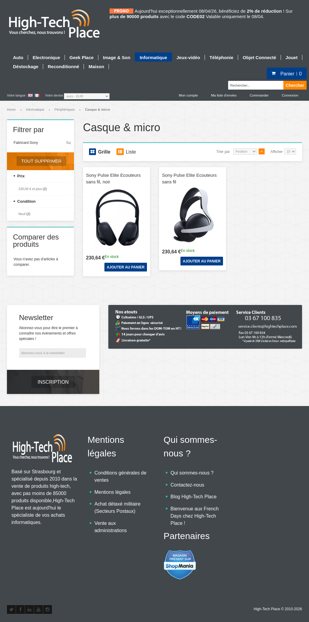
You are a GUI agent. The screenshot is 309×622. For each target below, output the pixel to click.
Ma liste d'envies (222, 95)
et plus (30, 189)
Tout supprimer (41, 161)
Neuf (21, 214)
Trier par (223, 152)
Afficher (277, 152)
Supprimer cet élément (68, 143)
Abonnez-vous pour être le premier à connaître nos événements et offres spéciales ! (48, 333)
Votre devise (54, 95)
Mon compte (186, 95)
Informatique (35, 110)
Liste (126, 152)
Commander (258, 95)
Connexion (290, 95)
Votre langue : (17, 95)
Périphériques (65, 110)
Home (11, 110)
